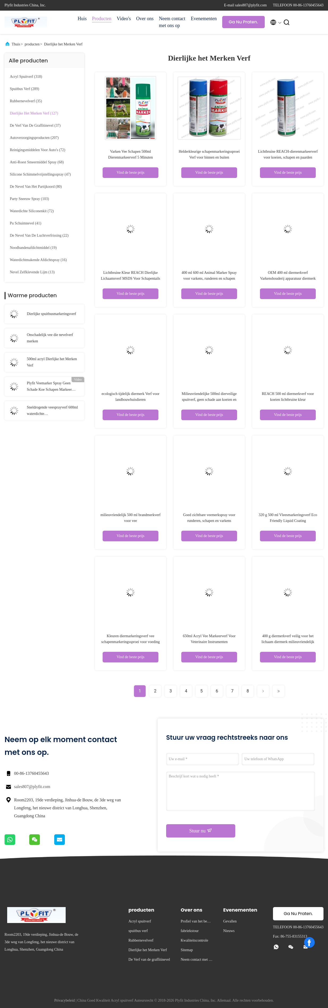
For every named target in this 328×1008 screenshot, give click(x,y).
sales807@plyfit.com (32, 786)
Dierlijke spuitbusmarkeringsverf (51, 314)
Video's (124, 18)
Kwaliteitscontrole (194, 940)
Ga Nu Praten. (243, 22)
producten (32, 44)
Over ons (145, 18)
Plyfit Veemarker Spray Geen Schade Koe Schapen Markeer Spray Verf (49, 387)
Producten (101, 18)
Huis (82, 18)
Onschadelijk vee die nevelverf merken (50, 338)
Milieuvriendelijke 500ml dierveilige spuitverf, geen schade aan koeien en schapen (209, 399)
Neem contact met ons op (172, 22)
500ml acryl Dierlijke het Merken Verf (52, 362)
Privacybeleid (64, 1000)
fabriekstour (190, 931)
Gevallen (230, 921)
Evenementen (204, 18)
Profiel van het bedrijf (196, 922)
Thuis (16, 44)
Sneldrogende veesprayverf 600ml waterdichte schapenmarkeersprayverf (52, 411)
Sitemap (187, 950)
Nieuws (229, 931)
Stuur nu (200, 830)
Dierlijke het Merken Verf (63, 44)
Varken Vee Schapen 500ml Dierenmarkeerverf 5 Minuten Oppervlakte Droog (130, 157)
